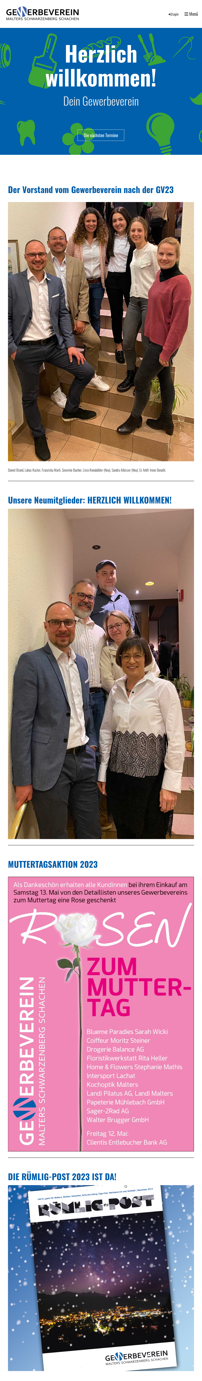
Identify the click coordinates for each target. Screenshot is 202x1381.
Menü (191, 14)
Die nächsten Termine (101, 135)
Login (173, 14)
